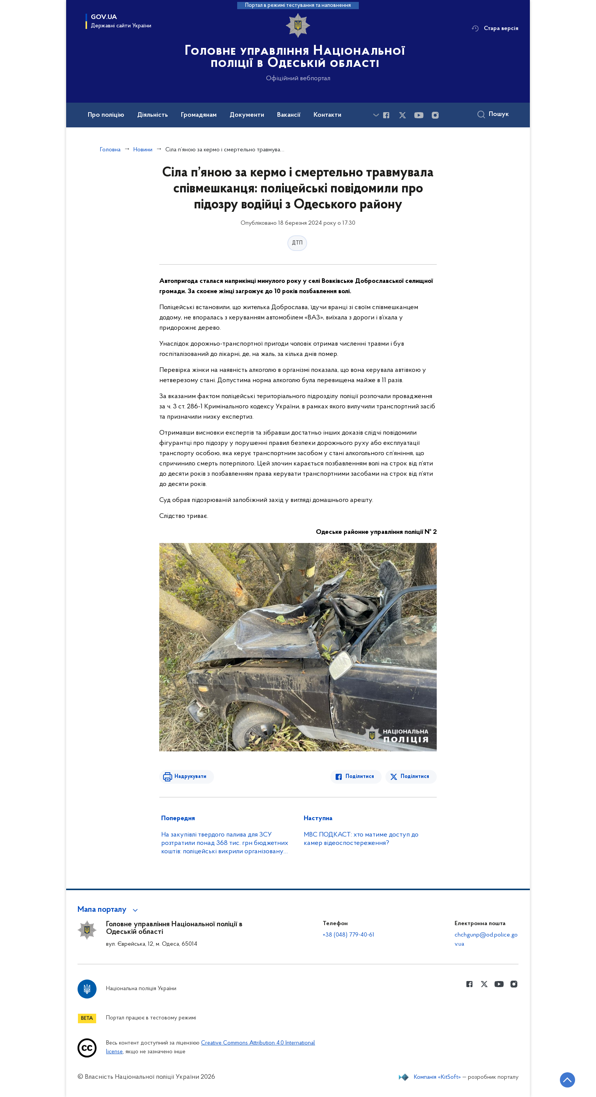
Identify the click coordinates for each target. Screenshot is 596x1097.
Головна (110, 150)
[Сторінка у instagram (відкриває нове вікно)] (435, 115)
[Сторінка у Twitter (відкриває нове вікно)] (402, 115)
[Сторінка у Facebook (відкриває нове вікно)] (386, 115)
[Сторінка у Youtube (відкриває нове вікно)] (418, 115)
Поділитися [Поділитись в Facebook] (360, 776)
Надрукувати (190, 776)
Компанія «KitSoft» (437, 1077)
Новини (142, 150)
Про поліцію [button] (106, 115)
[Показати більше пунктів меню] (376, 115)
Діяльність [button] (152, 115)
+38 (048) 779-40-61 (348, 935)
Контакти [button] (327, 115)
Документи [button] (247, 115)
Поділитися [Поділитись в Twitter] (415, 776)
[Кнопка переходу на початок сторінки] (567, 1079)
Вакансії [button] (289, 115)
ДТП (297, 243)
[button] (109, 909)
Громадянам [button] (199, 115)
